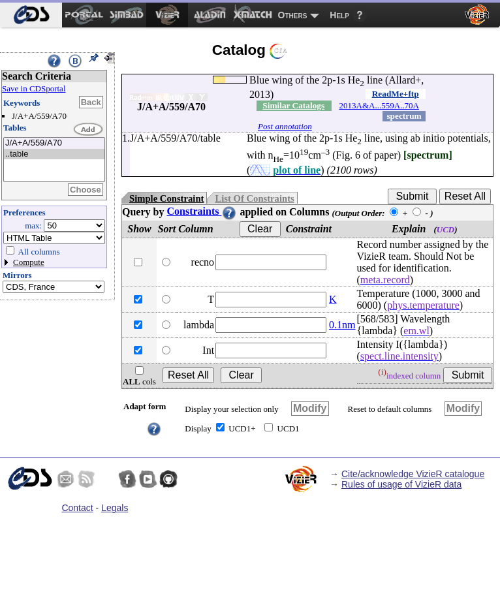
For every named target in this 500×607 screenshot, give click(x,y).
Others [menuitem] (292, 15)
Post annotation (285, 126)
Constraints (201, 211)
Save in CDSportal (34, 88)
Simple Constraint (166, 198)
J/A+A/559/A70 (54, 143)
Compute (28, 262)
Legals (114, 508)
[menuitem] (31, 15)
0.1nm (342, 324)
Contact (77, 508)
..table (54, 154)
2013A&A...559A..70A (379, 105)
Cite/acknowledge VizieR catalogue (412, 474)
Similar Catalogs (293, 105)
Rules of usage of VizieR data (401, 484)
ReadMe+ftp (395, 94)
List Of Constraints (254, 198)
